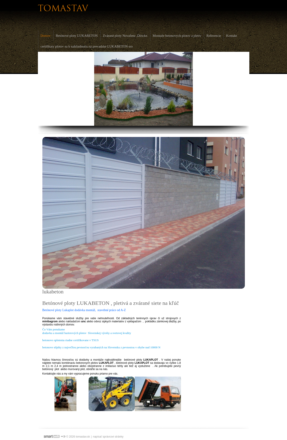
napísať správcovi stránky (108, 436)
